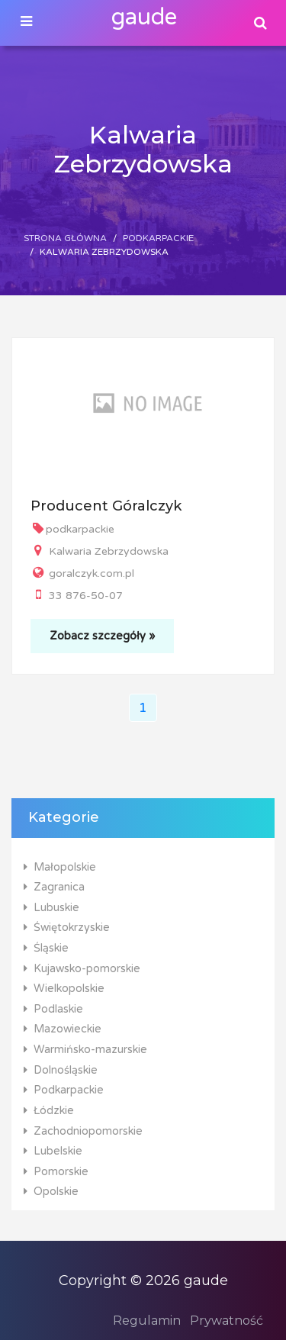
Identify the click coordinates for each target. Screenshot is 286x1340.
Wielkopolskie (64, 988)
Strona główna (65, 238)
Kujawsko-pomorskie (82, 968)
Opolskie (51, 1191)
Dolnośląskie (61, 1070)
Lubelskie (53, 1151)
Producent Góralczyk (106, 506)
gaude (144, 17)
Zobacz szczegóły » (102, 636)
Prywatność (226, 1320)
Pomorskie (56, 1171)
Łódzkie (49, 1110)
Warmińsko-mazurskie (85, 1049)
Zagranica (54, 887)
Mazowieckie (62, 1029)
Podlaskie (53, 1009)
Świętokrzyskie (67, 927)
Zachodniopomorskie (83, 1131)
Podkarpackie (158, 238)
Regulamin (147, 1320)
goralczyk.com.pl (82, 573)
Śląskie (46, 948)
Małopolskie (60, 867)
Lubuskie (51, 907)
